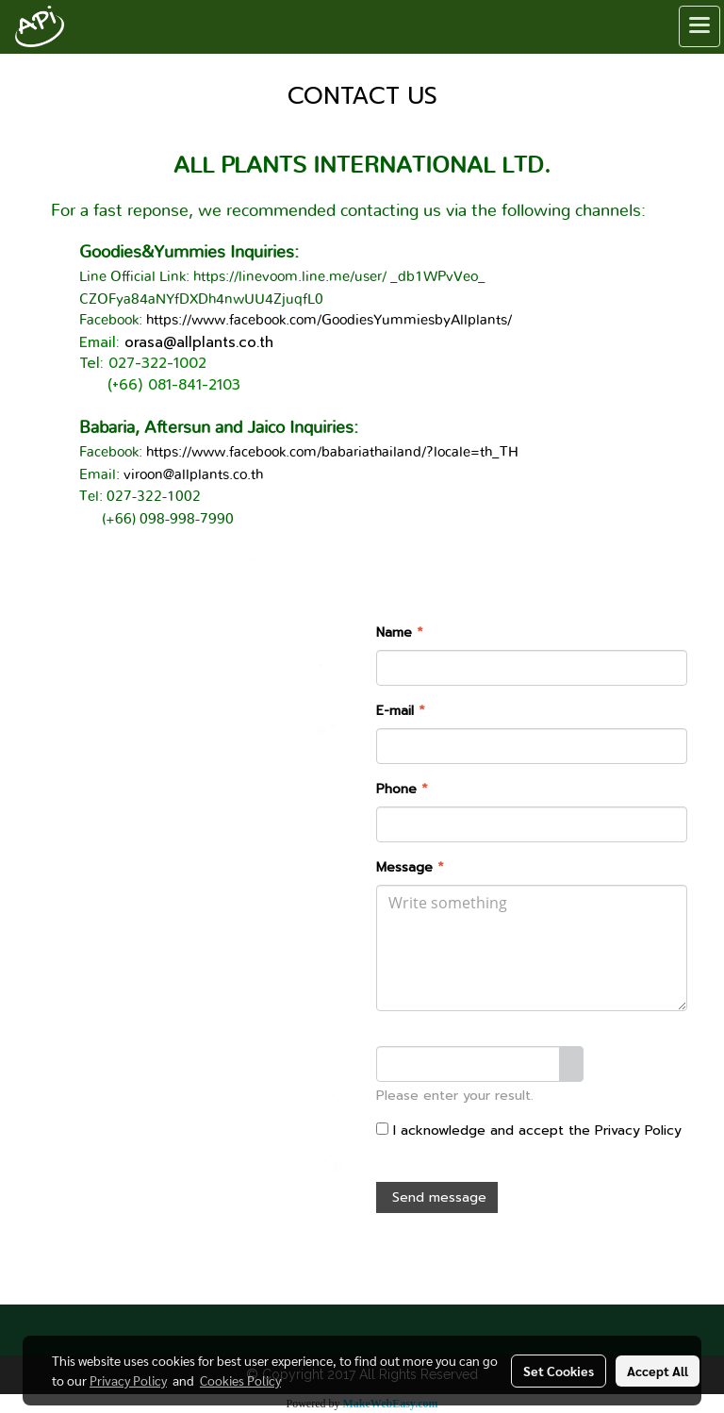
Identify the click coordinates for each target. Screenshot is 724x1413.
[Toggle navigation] (699, 26)
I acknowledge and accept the (529, 1130)
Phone (402, 789)
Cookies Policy (240, 1379)
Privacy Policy (638, 1130)
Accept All (657, 1370)
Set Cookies (558, 1370)
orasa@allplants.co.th (198, 342)
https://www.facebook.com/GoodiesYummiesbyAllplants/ (329, 320)
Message (410, 867)
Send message (436, 1197)
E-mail (400, 711)
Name (399, 632)
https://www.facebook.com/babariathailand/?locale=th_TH (332, 452)
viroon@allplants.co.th (193, 475)
